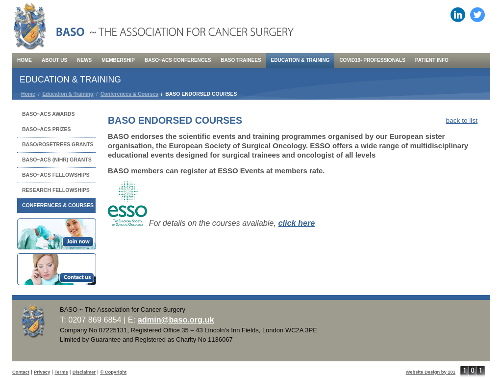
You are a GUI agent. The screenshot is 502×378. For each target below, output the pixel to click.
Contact (20, 372)
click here (296, 222)
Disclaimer (84, 372)
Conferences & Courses (129, 94)
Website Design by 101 (430, 372)
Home (28, 94)
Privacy (42, 372)
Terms (61, 372)
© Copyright (113, 372)
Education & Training (67, 94)
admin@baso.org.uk (176, 319)
